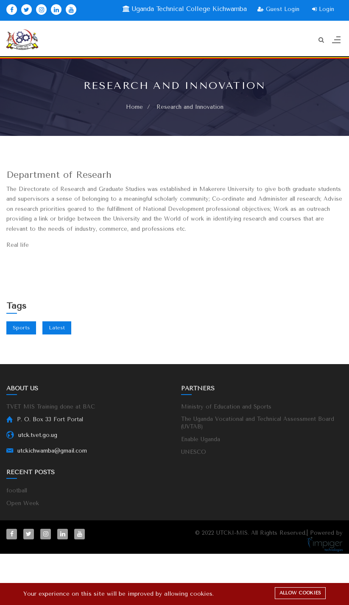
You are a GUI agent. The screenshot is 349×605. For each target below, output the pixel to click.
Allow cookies (300, 593)
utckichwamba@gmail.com (52, 451)
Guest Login (278, 9)
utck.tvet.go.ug (37, 435)
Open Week (22, 503)
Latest (57, 328)
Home (134, 107)
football (16, 490)
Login (323, 9)
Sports (21, 328)
